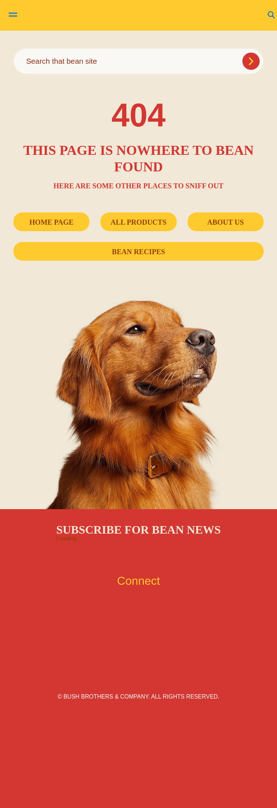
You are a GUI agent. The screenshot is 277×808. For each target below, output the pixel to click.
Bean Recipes (138, 252)
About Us (225, 222)
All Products (138, 222)
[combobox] (138, 61)
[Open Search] (271, 15)
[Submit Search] (251, 61)
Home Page (52, 222)
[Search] (138, 61)
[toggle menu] (13, 15)
